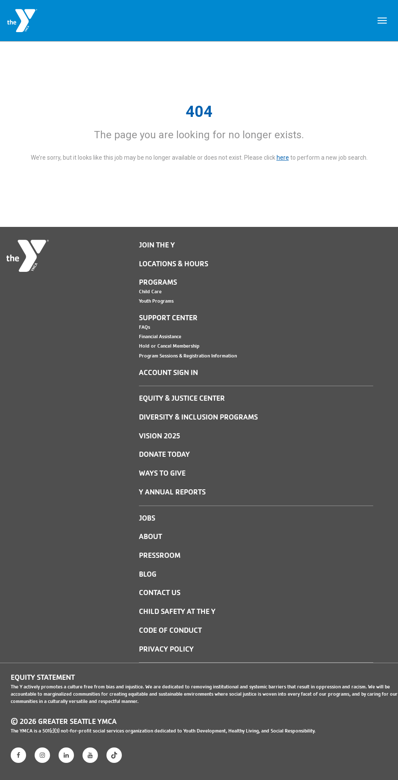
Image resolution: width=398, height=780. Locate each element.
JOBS (147, 518)
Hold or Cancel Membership (169, 346)
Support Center (168, 317)
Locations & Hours (173, 263)
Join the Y (157, 245)
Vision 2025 (159, 436)
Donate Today (164, 454)
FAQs (144, 327)
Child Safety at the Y (177, 611)
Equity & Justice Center (182, 398)
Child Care (150, 292)
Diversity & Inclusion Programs (198, 417)
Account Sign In (168, 372)
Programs (158, 282)
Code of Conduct (170, 630)
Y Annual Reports (172, 492)
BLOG (147, 574)
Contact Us (159, 592)
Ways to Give (162, 473)
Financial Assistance (160, 336)
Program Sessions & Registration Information (188, 356)
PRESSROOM (159, 555)
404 (199, 112)
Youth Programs (156, 301)
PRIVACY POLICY (166, 649)
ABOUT (150, 536)
